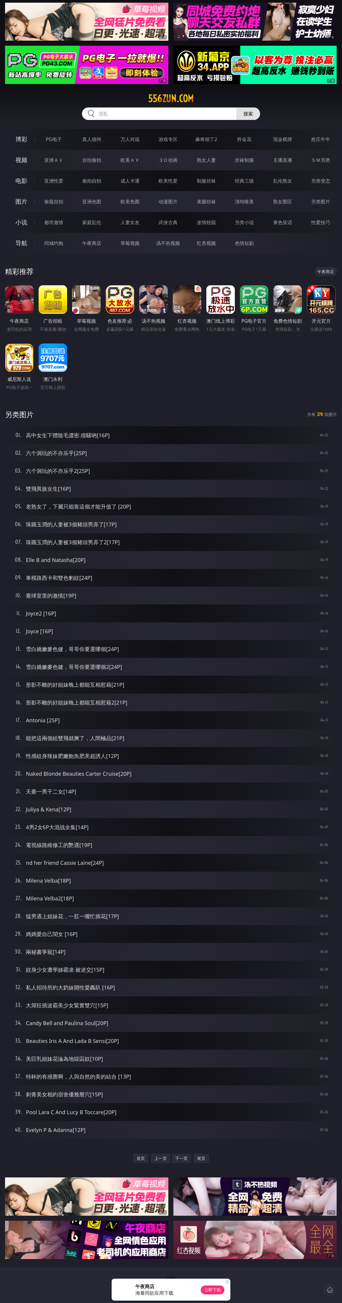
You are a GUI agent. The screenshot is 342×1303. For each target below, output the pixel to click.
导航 (21, 243)
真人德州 (91, 139)
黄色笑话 (282, 222)
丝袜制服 (244, 160)
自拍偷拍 (91, 160)
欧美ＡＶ (130, 160)
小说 (21, 222)
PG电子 (53, 139)
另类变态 (320, 181)
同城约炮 (53, 243)
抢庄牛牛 (320, 139)
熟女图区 (282, 201)
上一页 (160, 1158)
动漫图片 (168, 201)
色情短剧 (244, 243)
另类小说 (244, 222)
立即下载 (212, 1290)
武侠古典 (168, 222)
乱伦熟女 (282, 181)
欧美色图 (130, 201)
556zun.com (171, 99)
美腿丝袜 (206, 201)
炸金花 (244, 139)
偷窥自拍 (53, 201)
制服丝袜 (206, 181)
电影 (21, 181)
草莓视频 (130, 243)
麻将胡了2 (206, 139)
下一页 (181, 1158)
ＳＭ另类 (320, 160)
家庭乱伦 (91, 222)
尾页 (201, 1158)
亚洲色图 (91, 201)
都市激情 (53, 222)
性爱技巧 (320, 222)
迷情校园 (206, 222)
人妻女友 (130, 222)
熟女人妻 (206, 160)
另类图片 (320, 201)
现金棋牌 (282, 139)
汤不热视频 (168, 243)
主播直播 (282, 160)
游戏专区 (168, 139)
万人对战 (130, 139)
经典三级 (244, 181)
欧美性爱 (168, 181)
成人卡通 (130, 181)
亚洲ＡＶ (53, 160)
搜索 (248, 113)
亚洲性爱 (53, 181)
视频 (21, 160)
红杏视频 (206, 243)
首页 (141, 1158)
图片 (21, 201)
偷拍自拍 (91, 181)
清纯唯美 (244, 201)
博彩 (21, 139)
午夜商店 (91, 243)
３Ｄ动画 (168, 160)
